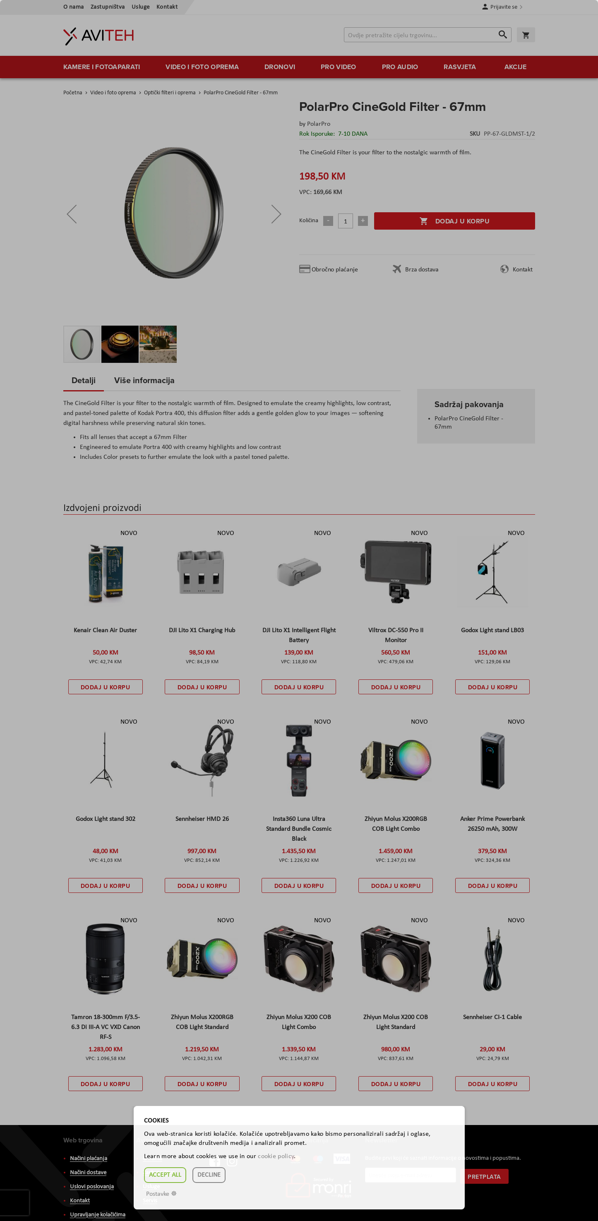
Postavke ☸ (161, 1194)
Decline (209, 1175)
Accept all (165, 1175)
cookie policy (276, 1156)
